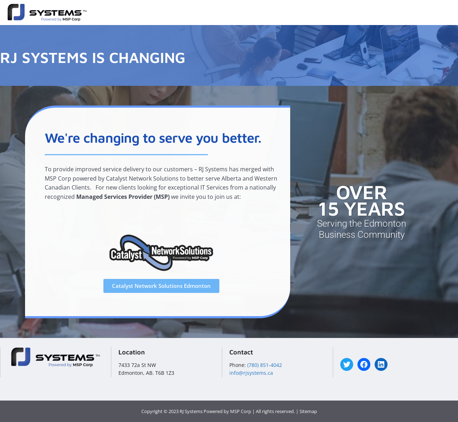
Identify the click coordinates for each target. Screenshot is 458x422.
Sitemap (308, 411)
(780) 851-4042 (264, 365)
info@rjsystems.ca (251, 372)
